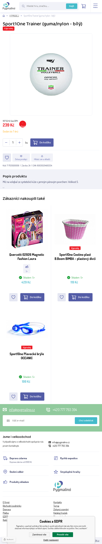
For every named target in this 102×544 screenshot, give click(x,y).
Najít (71, 6)
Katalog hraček (60, 512)
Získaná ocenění (61, 509)
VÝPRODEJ (14, 15)
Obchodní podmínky (12, 505)
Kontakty (57, 502)
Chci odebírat (86, 421)
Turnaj (56, 505)
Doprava (7, 509)
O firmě (6, 502)
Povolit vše (62, 534)
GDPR (5, 516)
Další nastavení (50, 540)
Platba (6, 512)
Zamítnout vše (39, 534)
